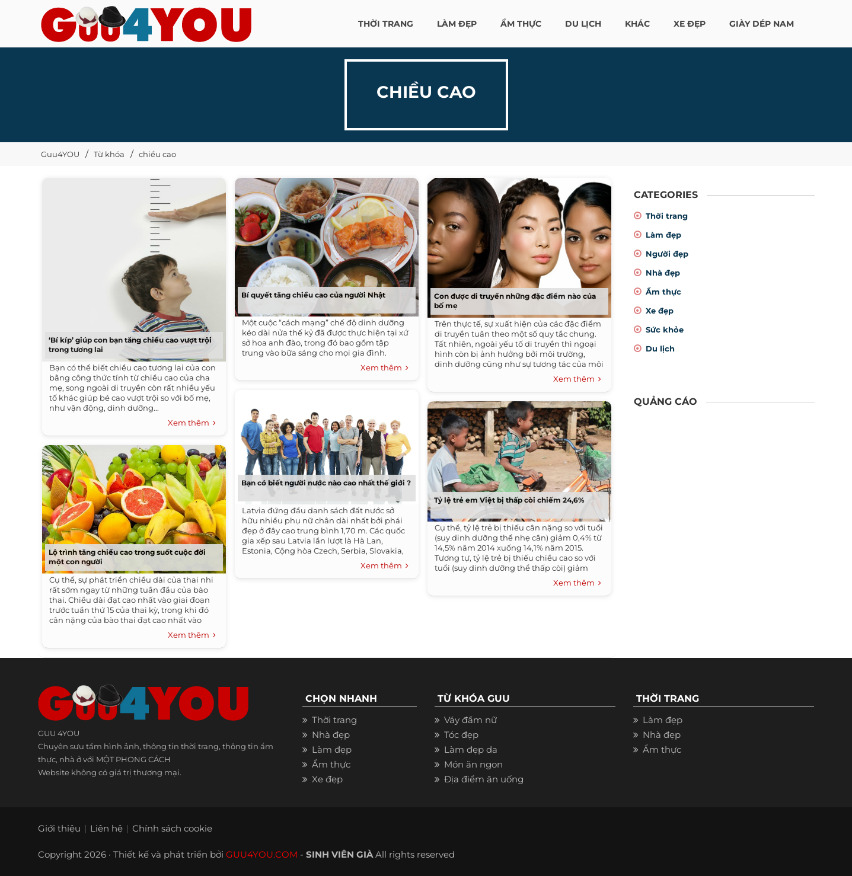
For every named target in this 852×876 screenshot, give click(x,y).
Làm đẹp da (470, 749)
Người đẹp (667, 253)
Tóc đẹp (461, 734)
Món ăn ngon (473, 764)
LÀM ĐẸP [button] (457, 23)
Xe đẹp (660, 310)
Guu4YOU (60, 154)
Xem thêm (192, 423)
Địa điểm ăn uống (484, 779)
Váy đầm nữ (470, 719)
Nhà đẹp (663, 272)
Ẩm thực (663, 291)
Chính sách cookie (172, 828)
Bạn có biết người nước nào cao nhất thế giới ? (326, 482)
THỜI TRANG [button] (385, 23)
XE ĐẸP (690, 23)
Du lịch (660, 348)
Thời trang (667, 215)
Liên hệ (106, 828)
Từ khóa (109, 154)
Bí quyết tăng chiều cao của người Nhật (313, 294)
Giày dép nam (761, 23)
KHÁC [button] (637, 23)
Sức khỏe (665, 329)
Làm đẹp (663, 234)
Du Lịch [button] (583, 23)
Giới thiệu (59, 828)
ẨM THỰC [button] (520, 23)
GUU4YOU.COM (262, 854)
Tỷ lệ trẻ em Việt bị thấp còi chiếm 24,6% (509, 499)
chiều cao (157, 154)
